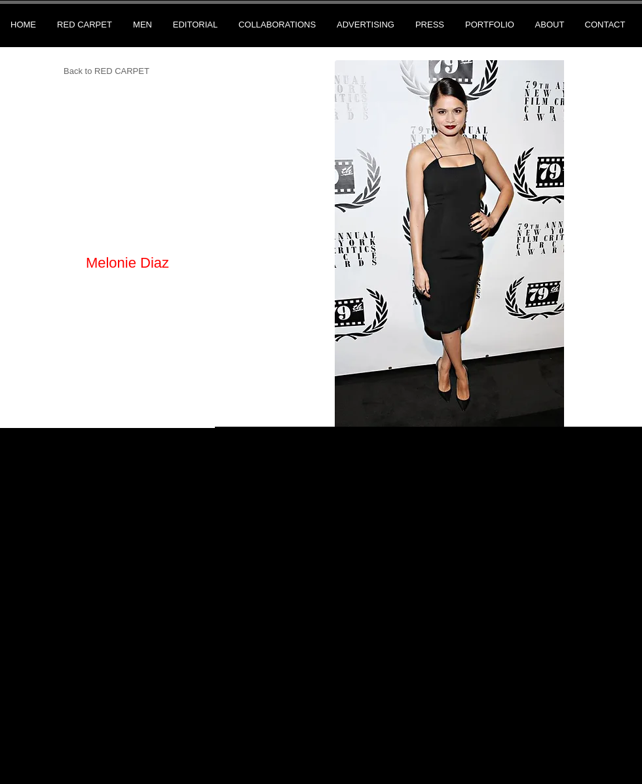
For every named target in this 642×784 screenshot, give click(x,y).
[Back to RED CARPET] (106, 71)
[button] (449, 243)
